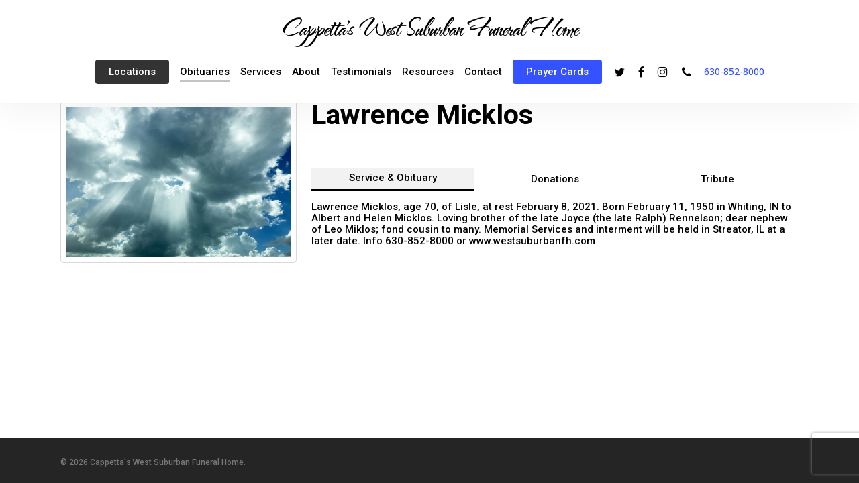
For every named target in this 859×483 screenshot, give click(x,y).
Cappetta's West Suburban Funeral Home (429, 27)
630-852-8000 (734, 71)
